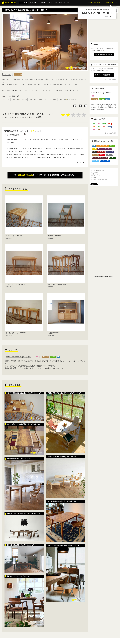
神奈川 (104, 123)
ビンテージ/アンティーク (99, 157)
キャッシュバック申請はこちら (99, 179)
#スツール (27, 90)
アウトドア (95, 160)
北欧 (58, 356)
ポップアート (101, 151)
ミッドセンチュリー (102, 145)
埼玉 (99, 126)
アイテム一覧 (42, 2)
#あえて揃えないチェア (72, 90)
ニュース (66, 2)
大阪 (109, 123)
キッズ (94, 148)
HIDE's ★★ (80, 162)
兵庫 (104, 126)
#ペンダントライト (38, 90)
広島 (99, 129)
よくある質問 (94, 172)
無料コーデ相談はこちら (45, 175)
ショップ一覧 (58, 2)
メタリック (109, 154)
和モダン (53, 356)
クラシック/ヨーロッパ (105, 148)
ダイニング (6, 99)
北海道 (109, 126)
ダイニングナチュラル (20, 99)
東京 (94, 123)
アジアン (102, 154)
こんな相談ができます (110, 79)
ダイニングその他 (50, 99)
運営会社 (93, 177)
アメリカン (110, 151)
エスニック (112, 157)
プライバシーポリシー (97, 176)
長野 (37, 356)
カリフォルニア (104, 160)
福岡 (94, 126)
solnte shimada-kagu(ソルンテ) (19, 357)
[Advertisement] (104, 27)
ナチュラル (46, 356)
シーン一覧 (33, 2)
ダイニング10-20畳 (36, 99)
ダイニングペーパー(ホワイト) (69, 99)
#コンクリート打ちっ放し (54, 90)
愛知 (99, 123)
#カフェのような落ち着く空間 (11, 90)
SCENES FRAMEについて (98, 170)
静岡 (94, 129)
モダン (94, 151)
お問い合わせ (94, 174)
